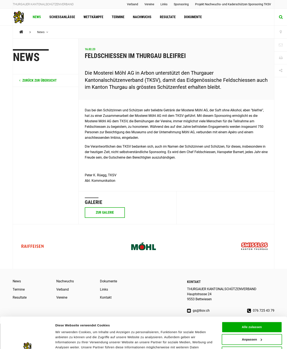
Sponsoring (181, 4)
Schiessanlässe (62, 17)
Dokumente (193, 17)
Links (163, 4)
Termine (118, 17)
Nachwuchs (142, 17)
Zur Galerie (105, 212)
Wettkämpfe (93, 17)
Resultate (168, 17)
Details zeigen (66, 340)
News (37, 17)
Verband (132, 4)
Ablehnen (252, 323)
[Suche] (280, 17)
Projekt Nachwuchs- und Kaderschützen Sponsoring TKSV (233, 4)
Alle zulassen (252, 299)
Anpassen (252, 311)
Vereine (149, 4)
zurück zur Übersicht (38, 80)
